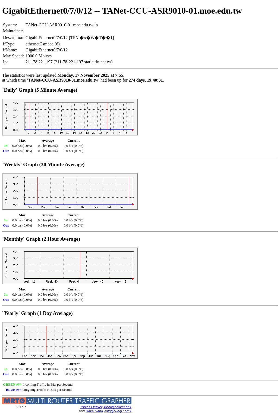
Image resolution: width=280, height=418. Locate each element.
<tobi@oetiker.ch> (117, 407)
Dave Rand (94, 411)
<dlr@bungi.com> (117, 411)
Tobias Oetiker (91, 407)
